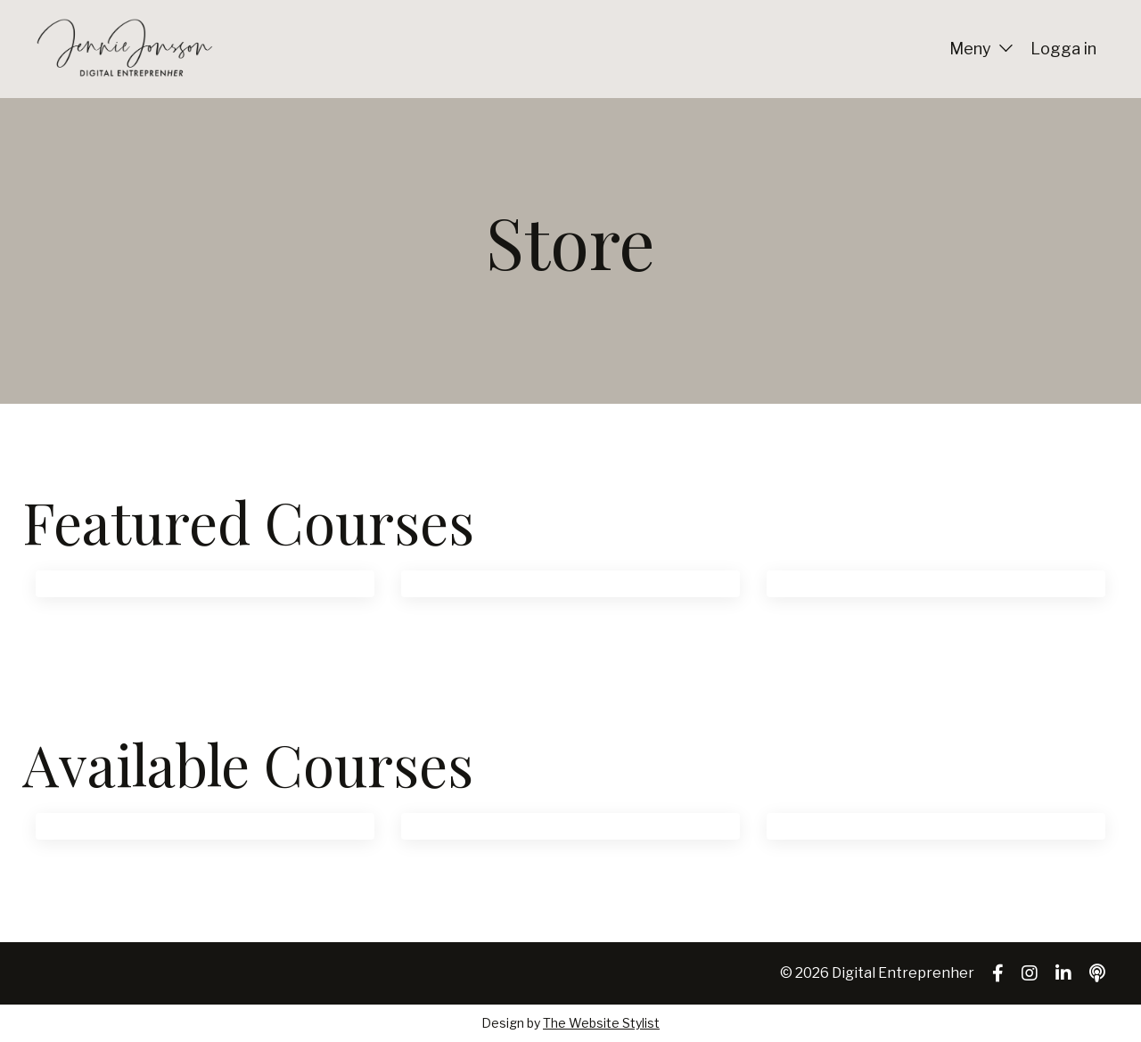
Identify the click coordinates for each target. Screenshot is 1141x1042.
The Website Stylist (601, 1022)
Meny (981, 48)
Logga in (1063, 48)
